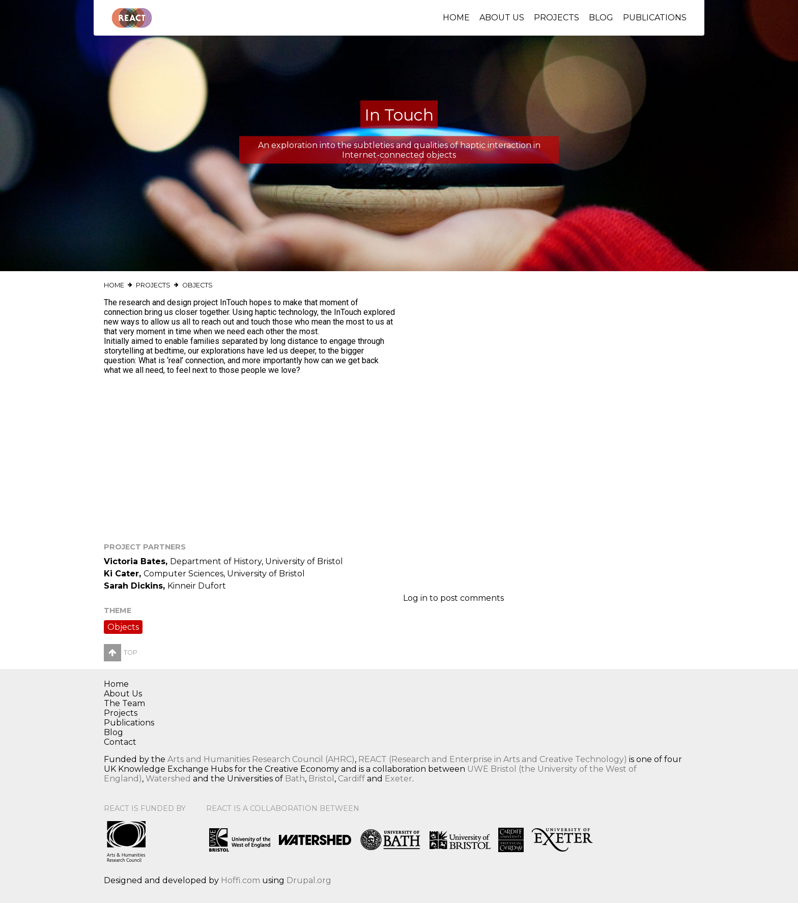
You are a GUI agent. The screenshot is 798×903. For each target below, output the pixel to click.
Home (456, 17)
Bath (295, 778)
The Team (124, 703)
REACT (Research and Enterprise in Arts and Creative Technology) (492, 759)
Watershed (168, 778)
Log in (415, 598)
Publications (655, 17)
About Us (501, 17)
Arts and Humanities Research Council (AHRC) (261, 759)
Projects (556, 17)
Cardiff (351, 778)
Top (120, 652)
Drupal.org (309, 880)
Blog (601, 17)
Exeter (398, 778)
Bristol (321, 778)
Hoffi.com (240, 880)
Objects (197, 285)
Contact (120, 742)
